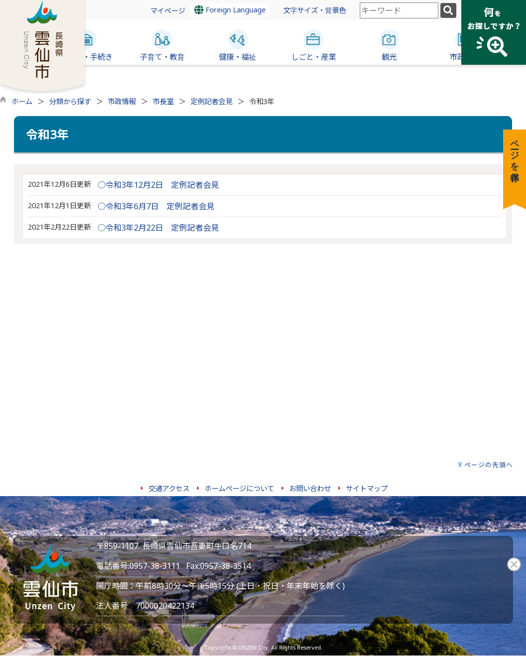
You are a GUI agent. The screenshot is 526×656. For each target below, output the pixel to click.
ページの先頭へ (488, 464)
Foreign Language (230, 9)
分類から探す (70, 101)
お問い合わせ (310, 488)
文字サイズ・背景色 (314, 10)
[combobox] (399, 10)
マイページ (167, 10)
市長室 (163, 101)
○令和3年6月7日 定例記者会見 (156, 206)
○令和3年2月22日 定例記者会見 (158, 227)
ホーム (21, 101)
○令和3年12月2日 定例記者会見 (158, 184)
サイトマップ (367, 488)
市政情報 (122, 101)
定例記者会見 (211, 101)
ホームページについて (239, 488)
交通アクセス (169, 488)
